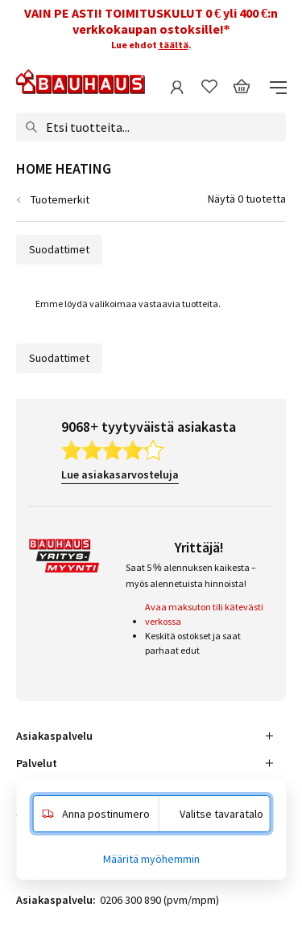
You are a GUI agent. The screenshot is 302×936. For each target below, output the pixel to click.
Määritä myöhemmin (151, 859)
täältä (173, 45)
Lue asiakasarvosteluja (120, 474)
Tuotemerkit (60, 199)
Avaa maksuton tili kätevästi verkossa (204, 614)
